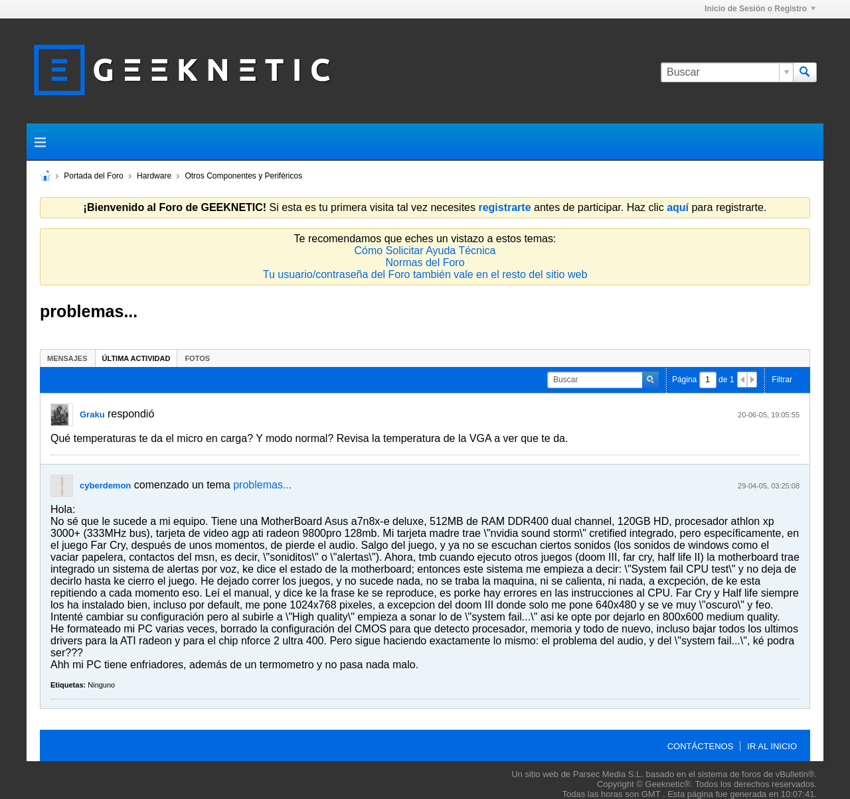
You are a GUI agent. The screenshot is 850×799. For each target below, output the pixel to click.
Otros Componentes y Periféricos (243, 176)
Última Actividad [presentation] (136, 358)
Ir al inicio (772, 746)
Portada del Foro (93, 176)
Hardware (154, 176)
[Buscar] (727, 72)
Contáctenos (700, 746)
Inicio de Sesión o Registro (760, 8)
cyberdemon (105, 485)
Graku (92, 414)
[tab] (67, 358)
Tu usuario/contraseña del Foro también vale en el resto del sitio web (425, 274)
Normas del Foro (424, 262)
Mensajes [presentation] (67, 358)
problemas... (262, 484)
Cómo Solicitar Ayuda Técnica (425, 250)
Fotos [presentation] (197, 358)
